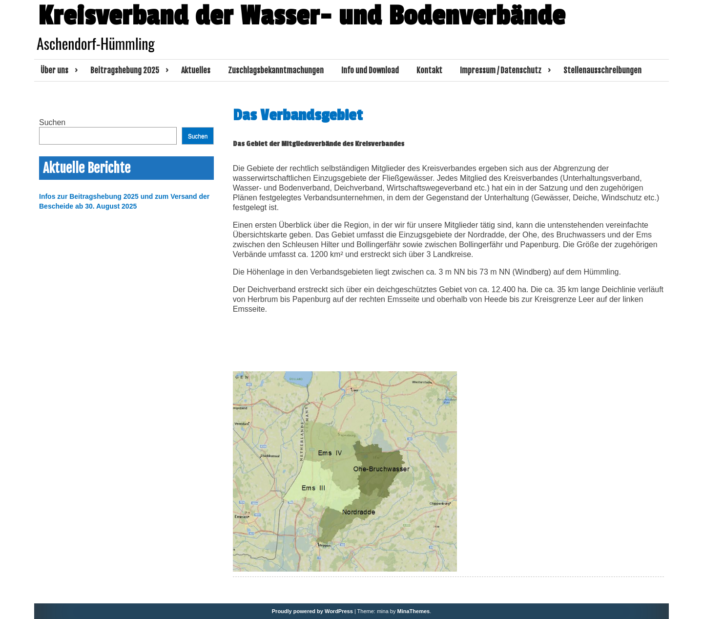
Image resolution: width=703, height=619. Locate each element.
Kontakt (429, 70)
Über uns (54, 70)
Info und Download (370, 70)
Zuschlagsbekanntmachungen (276, 70)
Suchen (52, 122)
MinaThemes (413, 611)
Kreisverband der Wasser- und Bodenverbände (301, 16)
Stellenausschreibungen (602, 70)
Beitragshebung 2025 (124, 70)
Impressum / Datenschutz (500, 70)
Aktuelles (195, 70)
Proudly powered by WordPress (312, 611)
